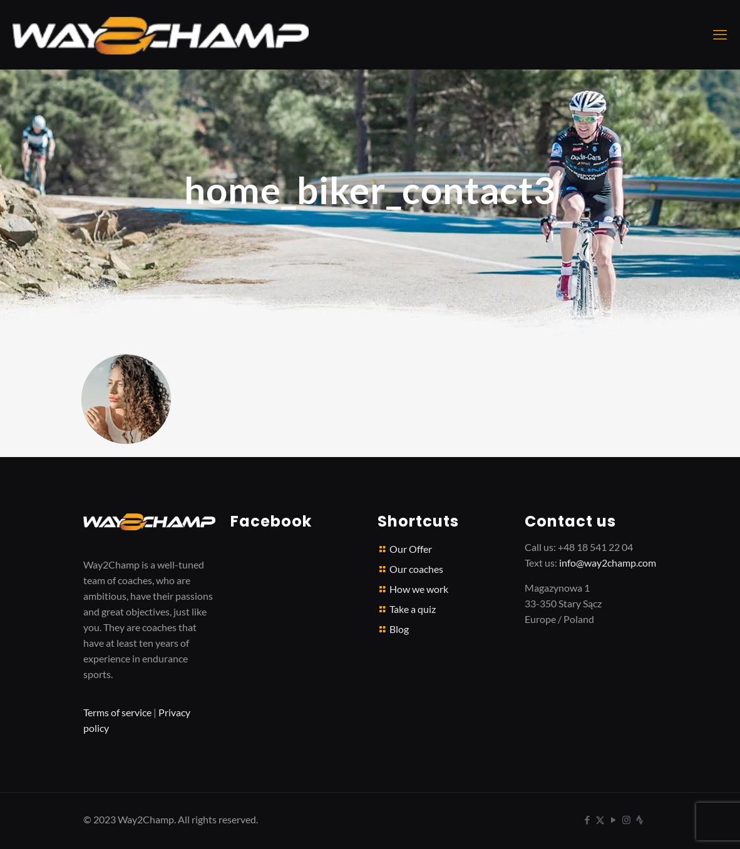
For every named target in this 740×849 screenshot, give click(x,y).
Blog (399, 629)
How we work (418, 589)
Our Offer (410, 549)
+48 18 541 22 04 (595, 547)
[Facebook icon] (587, 819)
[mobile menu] (720, 34)
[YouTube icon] (613, 819)
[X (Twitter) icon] (600, 819)
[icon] (639, 819)
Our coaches (416, 569)
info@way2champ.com (607, 563)
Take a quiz (412, 609)
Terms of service (117, 712)
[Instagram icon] (626, 819)
